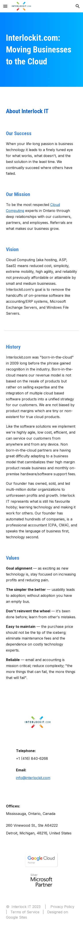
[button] (5, 6)
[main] (41, 49)
